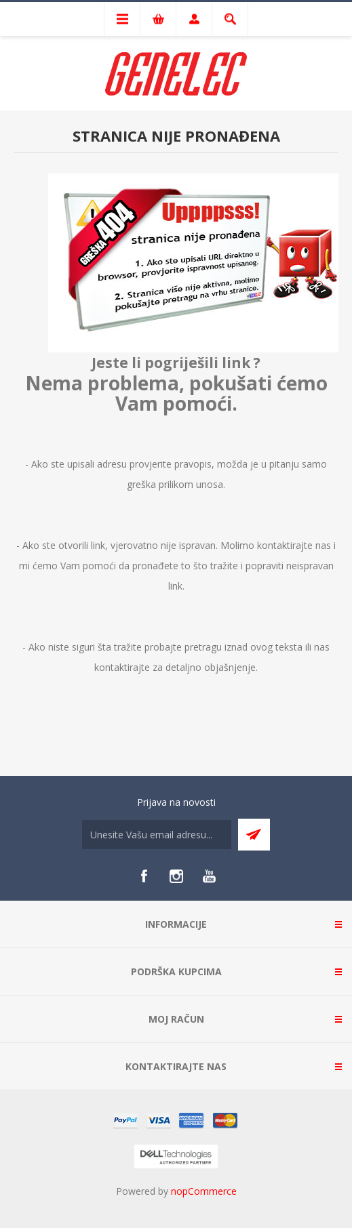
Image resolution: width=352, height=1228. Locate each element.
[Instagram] (176, 876)
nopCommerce (204, 1191)
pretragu (203, 646)
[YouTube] (209, 876)
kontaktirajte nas (294, 545)
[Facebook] (144, 876)
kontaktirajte (122, 667)
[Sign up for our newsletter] (156, 834)
